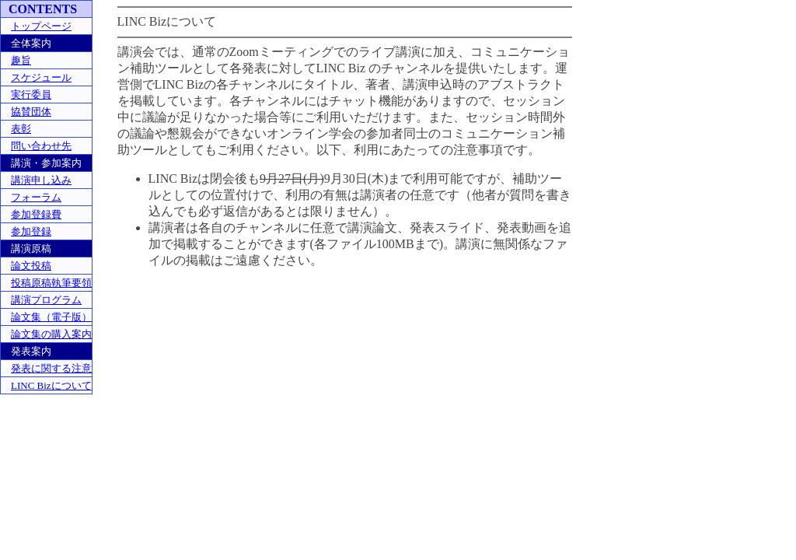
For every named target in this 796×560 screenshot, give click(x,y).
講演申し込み (41, 180)
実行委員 (31, 94)
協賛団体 (31, 111)
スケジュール (41, 77)
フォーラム (36, 197)
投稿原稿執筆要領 (51, 283)
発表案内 (31, 351)
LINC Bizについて (51, 385)
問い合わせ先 (41, 146)
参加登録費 (36, 214)
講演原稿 (31, 248)
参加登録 (31, 231)
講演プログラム (46, 300)
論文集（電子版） (51, 317)
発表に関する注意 (51, 368)
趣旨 (21, 60)
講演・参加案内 (46, 163)
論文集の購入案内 (51, 334)
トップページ (41, 26)
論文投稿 (31, 265)
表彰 (21, 129)
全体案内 (31, 43)
